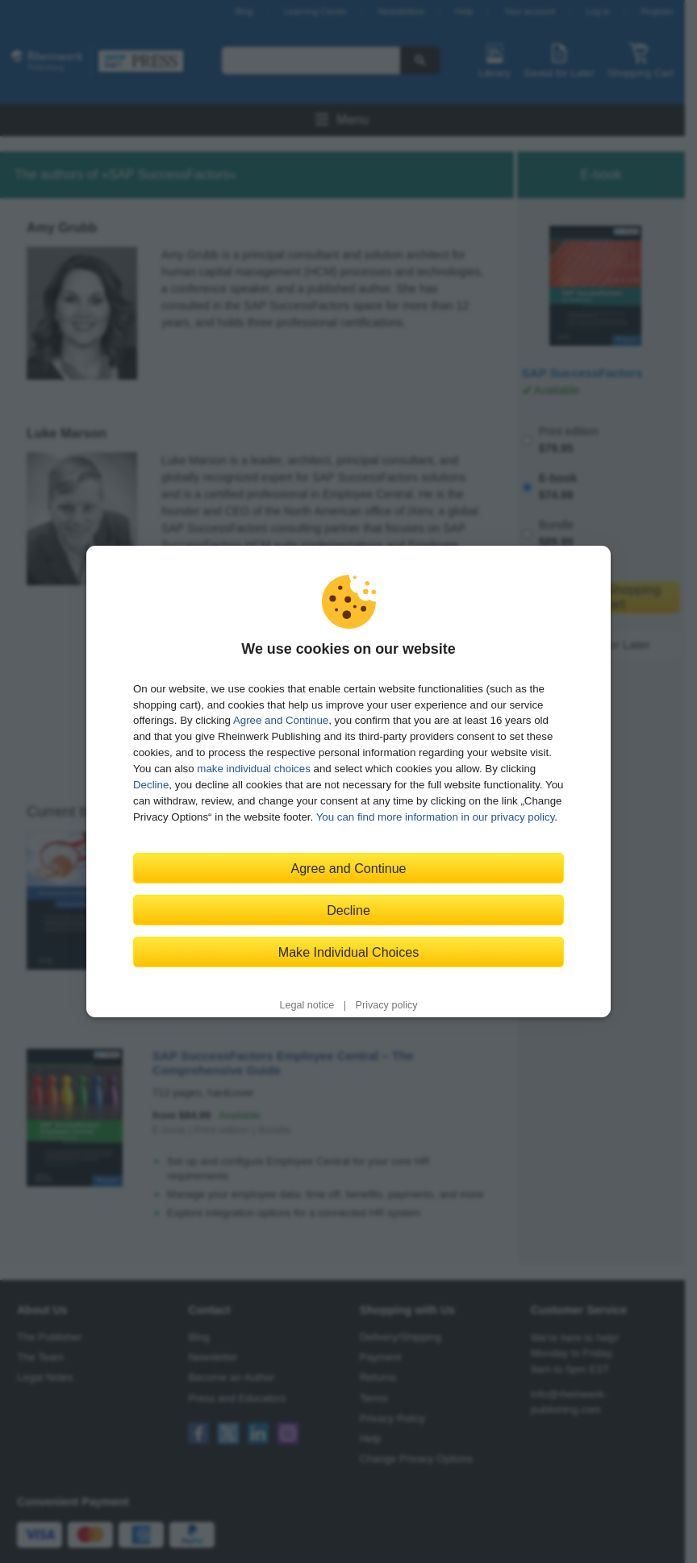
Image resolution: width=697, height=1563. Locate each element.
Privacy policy (387, 1005)
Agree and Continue (280, 720)
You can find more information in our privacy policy (435, 817)
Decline (151, 785)
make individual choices (253, 769)
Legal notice (306, 1005)
